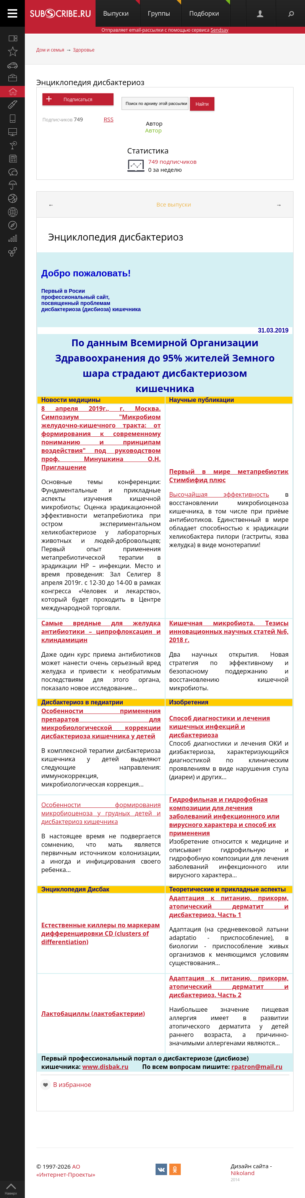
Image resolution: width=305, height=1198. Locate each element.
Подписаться (77, 99)
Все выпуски (173, 204)
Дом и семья (50, 50)
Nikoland (243, 1173)
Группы (164, 9)
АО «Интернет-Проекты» (65, 1170)
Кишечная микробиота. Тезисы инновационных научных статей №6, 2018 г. (229, 631)
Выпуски (121, 9)
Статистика (148, 150)
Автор (153, 130)
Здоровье (83, 50)
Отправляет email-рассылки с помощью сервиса (164, 30)
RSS (109, 119)
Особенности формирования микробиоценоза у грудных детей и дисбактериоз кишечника (101, 813)
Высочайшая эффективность (219, 494)
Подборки (209, 9)
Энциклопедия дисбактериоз (90, 82)
